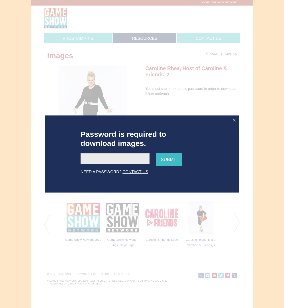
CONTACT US (135, 172)
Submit (169, 159)
